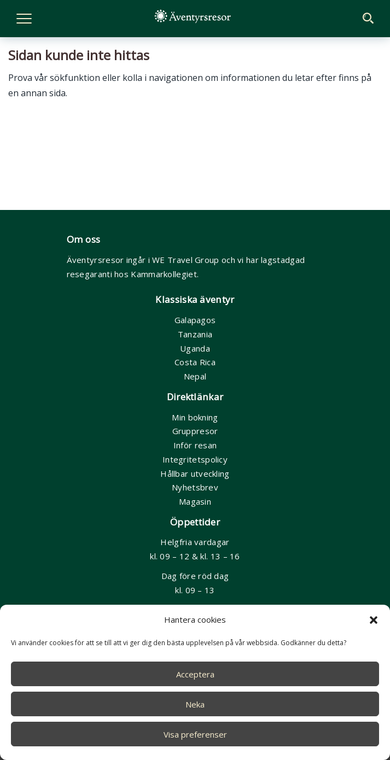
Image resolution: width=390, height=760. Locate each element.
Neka (195, 704)
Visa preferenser (195, 734)
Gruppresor (195, 430)
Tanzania (195, 334)
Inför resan (195, 445)
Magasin (195, 501)
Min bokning (195, 417)
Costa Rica (195, 361)
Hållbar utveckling (194, 473)
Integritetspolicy (195, 459)
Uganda (195, 348)
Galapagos (195, 319)
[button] (373, 620)
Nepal (195, 376)
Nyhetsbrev (195, 487)
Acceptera (195, 674)
